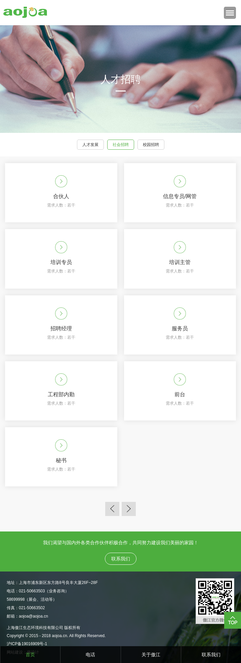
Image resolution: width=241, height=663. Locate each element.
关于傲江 (151, 654)
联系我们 (211, 654)
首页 (30, 654)
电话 (90, 654)
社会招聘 (121, 144)
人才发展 (90, 144)
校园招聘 (151, 144)
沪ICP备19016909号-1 (27, 643)
